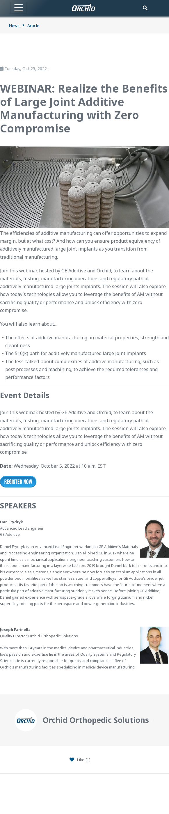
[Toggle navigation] (18, 8)
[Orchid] (83, 7)
